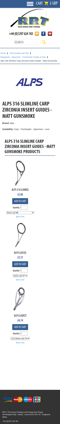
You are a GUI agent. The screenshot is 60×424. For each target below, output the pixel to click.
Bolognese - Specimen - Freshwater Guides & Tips (23, 57)
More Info (20, 217)
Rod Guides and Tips (19, 53)
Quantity (16, 207)
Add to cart (20, 201)
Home (3, 53)
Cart (39, 3)
